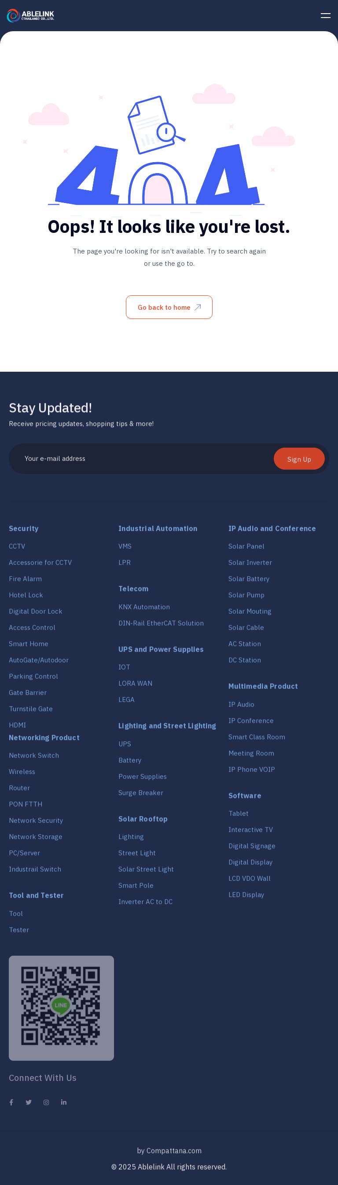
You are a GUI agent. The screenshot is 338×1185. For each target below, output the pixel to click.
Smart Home (28, 646)
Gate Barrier (28, 695)
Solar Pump (246, 598)
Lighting (131, 839)
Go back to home (169, 307)
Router (19, 790)
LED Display (246, 897)
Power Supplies (142, 779)
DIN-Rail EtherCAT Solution (161, 626)
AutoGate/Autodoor (39, 663)
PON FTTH (25, 807)
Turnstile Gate (31, 711)
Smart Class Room (256, 740)
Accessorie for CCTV (40, 565)
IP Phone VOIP (251, 772)
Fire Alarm (25, 581)
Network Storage (35, 839)
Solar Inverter (250, 565)
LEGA (126, 702)
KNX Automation (144, 609)
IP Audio (241, 707)
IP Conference (251, 723)
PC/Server (24, 856)
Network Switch (34, 758)
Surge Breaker (140, 795)
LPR (124, 565)
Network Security (36, 823)
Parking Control (33, 679)
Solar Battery (248, 581)
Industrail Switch (35, 872)
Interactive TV (250, 832)
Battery (129, 763)
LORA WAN (135, 686)
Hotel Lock (26, 598)
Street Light (137, 856)
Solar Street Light (146, 872)
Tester (19, 932)
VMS (125, 549)
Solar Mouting (250, 614)
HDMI (17, 728)
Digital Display (250, 865)
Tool (16, 916)
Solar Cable (246, 630)
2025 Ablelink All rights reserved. (172, 1169)
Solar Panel (246, 549)
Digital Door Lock (35, 614)
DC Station (244, 663)
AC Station (244, 646)
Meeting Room (251, 756)
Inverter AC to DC (145, 904)
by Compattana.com (169, 1155)
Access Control (32, 630)
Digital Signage (252, 848)
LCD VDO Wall (249, 881)
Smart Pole (136, 888)
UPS (124, 747)
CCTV (17, 549)
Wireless (22, 774)
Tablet (238, 816)
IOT (124, 670)
